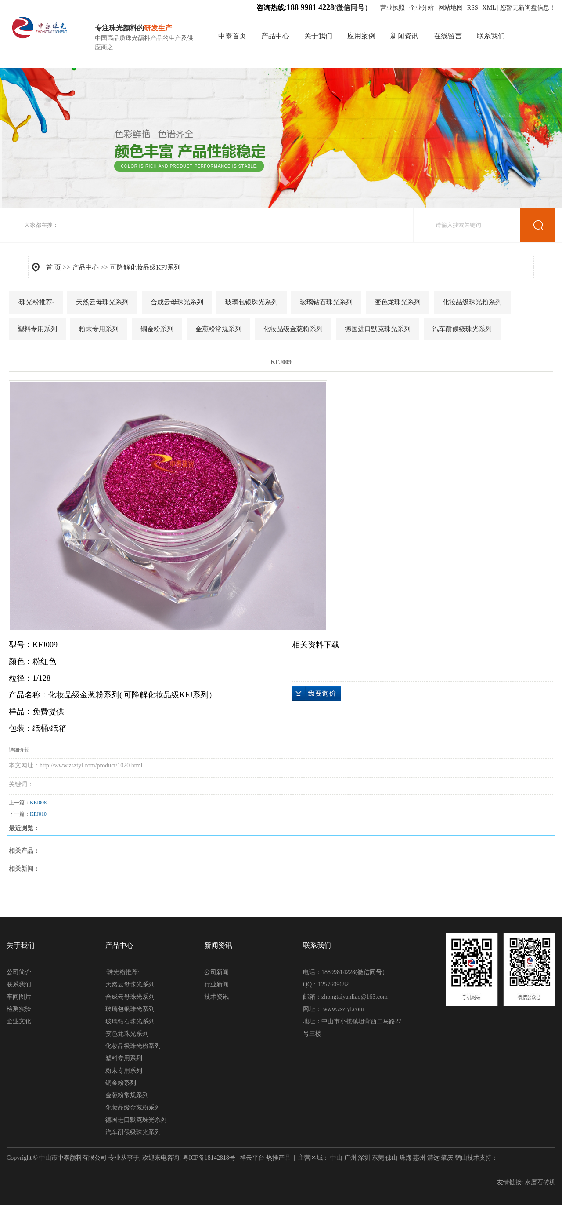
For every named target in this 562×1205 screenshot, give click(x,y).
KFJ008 (38, 803)
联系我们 (491, 36)
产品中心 (275, 36)
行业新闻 (216, 984)
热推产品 (278, 1157)
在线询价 (316, 693)
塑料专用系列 (37, 328)
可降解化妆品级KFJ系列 (145, 267)
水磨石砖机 (540, 1182)
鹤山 (461, 1157)
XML (489, 7)
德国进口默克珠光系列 (378, 328)
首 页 (53, 267)
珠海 (406, 1157)
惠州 (419, 1157)
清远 (433, 1157)
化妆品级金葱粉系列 (293, 328)
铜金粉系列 (156, 328)
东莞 (378, 1157)
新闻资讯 (404, 36)
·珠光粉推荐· (36, 302)
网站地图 (450, 7)
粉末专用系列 (99, 328)
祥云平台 (252, 1157)
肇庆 (447, 1157)
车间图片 (19, 996)
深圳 (364, 1157)
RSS (472, 7)
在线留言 (448, 36)
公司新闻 (216, 972)
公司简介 (19, 972)
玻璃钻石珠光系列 (326, 302)
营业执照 (393, 7)
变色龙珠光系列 (398, 302)
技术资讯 (216, 996)
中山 (336, 1157)
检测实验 (19, 1009)
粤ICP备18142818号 (209, 1157)
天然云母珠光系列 (102, 302)
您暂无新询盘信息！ (527, 7)
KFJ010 (38, 814)
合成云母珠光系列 (177, 302)
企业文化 (19, 1021)
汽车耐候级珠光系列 (462, 328)
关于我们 (318, 36)
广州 (350, 1157)
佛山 (391, 1157)
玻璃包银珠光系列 (251, 302)
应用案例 (361, 36)
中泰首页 (232, 36)
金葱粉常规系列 (218, 328)
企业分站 (421, 7)
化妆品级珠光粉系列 (472, 302)
